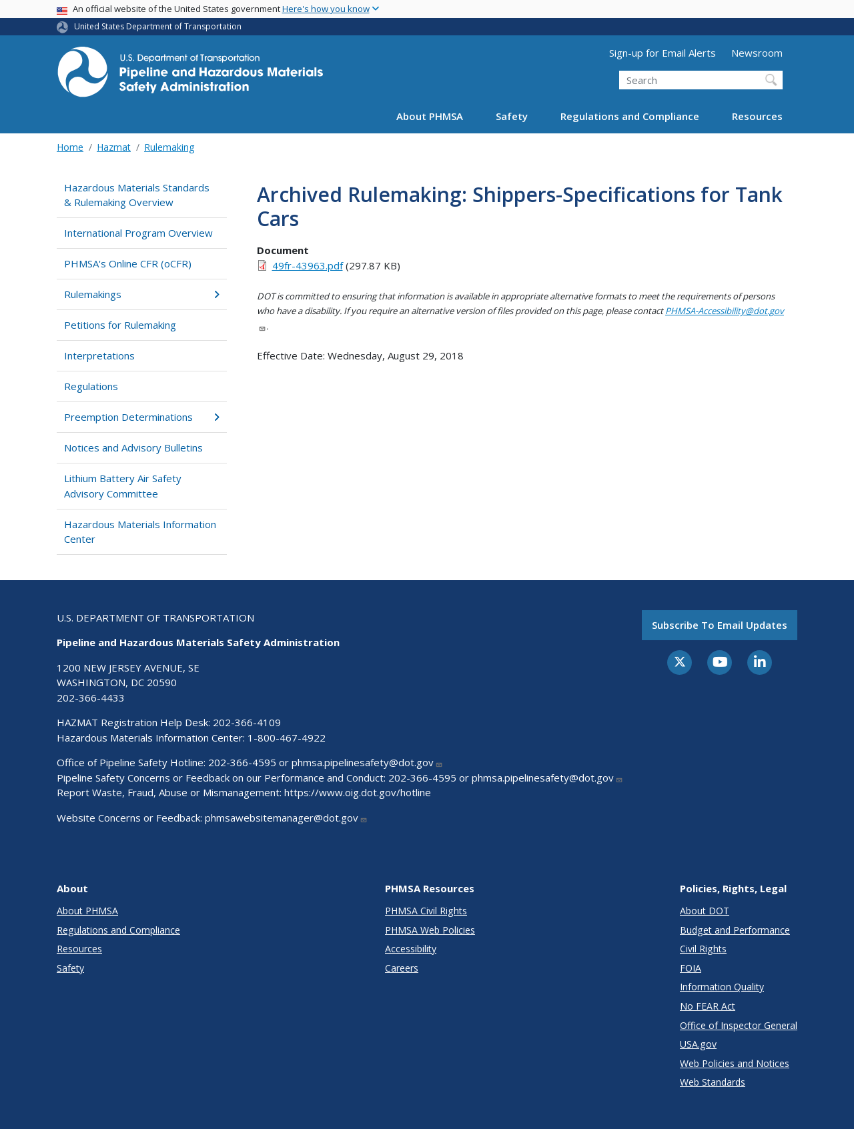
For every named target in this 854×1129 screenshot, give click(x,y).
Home (70, 147)
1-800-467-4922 (287, 737)
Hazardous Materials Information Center (140, 531)
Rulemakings (142, 294)
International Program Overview (138, 232)
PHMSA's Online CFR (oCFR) (127, 263)
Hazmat (114, 147)
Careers (401, 968)
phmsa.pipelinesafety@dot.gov (367, 762)
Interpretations (99, 355)
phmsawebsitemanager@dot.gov (286, 817)
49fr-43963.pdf (307, 265)
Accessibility (410, 948)
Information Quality (722, 986)
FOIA (690, 968)
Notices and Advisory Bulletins (133, 447)
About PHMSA (429, 116)
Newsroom (757, 52)
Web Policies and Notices (734, 1063)
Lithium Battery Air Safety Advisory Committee (122, 485)
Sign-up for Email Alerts (662, 52)
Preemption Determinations (142, 416)
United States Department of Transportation (158, 26)
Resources (757, 116)
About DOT (704, 910)
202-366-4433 (91, 697)
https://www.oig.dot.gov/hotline (357, 792)
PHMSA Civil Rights (426, 910)
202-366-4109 (247, 722)
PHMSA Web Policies (430, 930)
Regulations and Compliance (629, 116)
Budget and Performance (735, 930)
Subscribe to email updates (719, 625)
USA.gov (698, 1044)
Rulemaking (169, 147)
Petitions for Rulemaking (120, 324)
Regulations (91, 386)
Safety (512, 116)
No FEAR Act (707, 1006)
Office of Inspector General (738, 1025)
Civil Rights (703, 948)
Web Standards (712, 1082)
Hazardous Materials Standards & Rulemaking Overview (136, 195)
